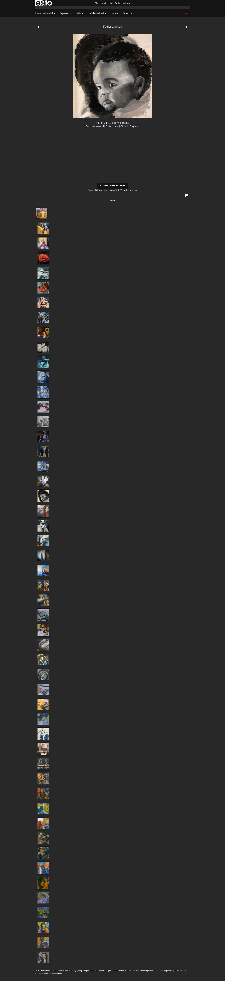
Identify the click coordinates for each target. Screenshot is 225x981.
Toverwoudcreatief (104, 3)
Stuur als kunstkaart (112, 190)
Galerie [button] (81, 13)
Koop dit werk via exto (112, 185)
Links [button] (114, 13)
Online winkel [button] (98, 13)
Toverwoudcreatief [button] (45, 13)
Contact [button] (127, 13)
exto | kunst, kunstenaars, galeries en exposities (44, 3)
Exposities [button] (66, 13)
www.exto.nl (63, 971)
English (187, 13)
